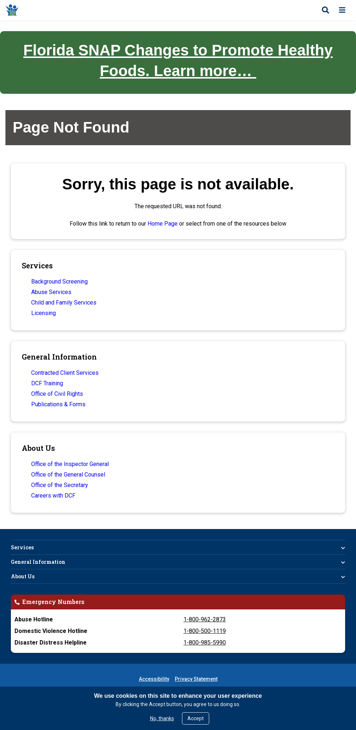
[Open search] (325, 10)
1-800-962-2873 (204, 619)
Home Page (163, 223)
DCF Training (47, 383)
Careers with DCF (53, 495)
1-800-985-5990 (204, 642)
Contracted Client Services (65, 372)
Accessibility (154, 679)
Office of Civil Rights (57, 393)
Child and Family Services (63, 302)
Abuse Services (51, 292)
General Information (38, 561)
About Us (22, 576)
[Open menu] (342, 10)
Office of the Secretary (59, 485)
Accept (195, 718)
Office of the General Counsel (68, 474)
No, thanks (162, 718)
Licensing (43, 313)
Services (22, 547)
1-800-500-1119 (204, 631)
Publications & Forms (58, 404)
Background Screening (59, 281)
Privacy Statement (196, 679)
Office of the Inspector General (70, 464)
